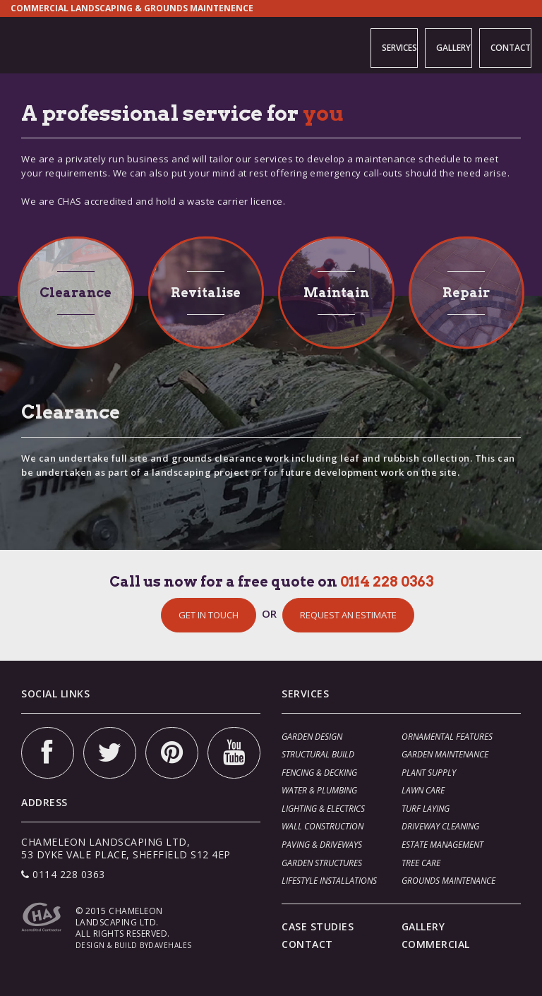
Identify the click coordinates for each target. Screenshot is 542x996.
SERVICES (368, 45)
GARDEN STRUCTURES (322, 863)
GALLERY (433, 45)
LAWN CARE (423, 790)
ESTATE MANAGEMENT (442, 845)
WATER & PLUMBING (319, 790)
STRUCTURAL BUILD (318, 754)
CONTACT (500, 45)
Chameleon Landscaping (60, 44)
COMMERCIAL (436, 944)
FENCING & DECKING (319, 773)
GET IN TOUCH (209, 614)
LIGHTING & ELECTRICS (323, 809)
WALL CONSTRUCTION (322, 826)
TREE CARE (421, 863)
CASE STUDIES (318, 926)
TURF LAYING (426, 809)
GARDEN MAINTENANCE (445, 754)
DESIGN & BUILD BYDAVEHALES (134, 945)
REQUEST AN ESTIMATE (348, 614)
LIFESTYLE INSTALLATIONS (329, 881)
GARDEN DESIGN (312, 737)
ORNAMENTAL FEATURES (447, 737)
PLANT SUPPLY (429, 773)
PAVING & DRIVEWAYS (322, 845)
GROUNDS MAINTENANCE (448, 881)
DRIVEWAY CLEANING (440, 826)
